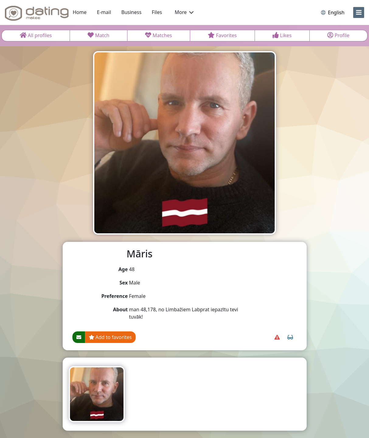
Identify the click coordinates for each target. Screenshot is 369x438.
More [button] (184, 12)
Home (80, 12)
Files (157, 12)
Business (131, 12)
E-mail (104, 12)
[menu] (358, 12)
